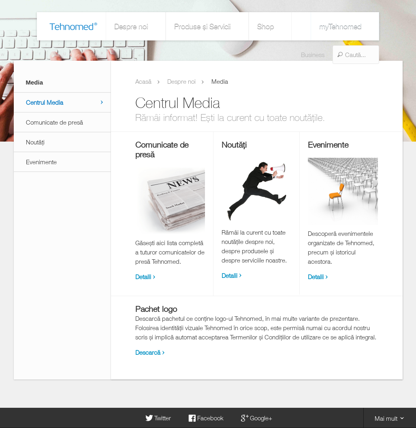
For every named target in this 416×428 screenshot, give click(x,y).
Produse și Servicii (160, 26)
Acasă (143, 81)
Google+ (256, 418)
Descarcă (147, 352)
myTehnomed (376, 26)
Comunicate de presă (54, 122)
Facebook (205, 418)
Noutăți (35, 142)
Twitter (157, 418)
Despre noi (105, 26)
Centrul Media (44, 102)
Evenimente (41, 161)
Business (279, 26)
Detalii (143, 276)
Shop (208, 26)
